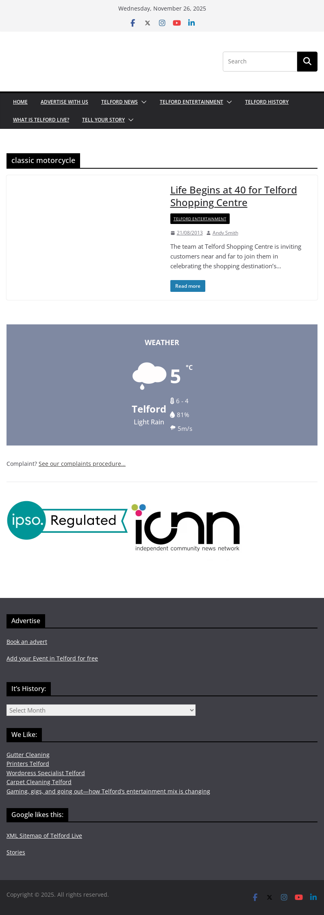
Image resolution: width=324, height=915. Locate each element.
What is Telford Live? (41, 119)
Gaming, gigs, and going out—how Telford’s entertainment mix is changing (108, 791)
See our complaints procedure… (82, 463)
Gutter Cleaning (28, 755)
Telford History (267, 101)
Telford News (119, 101)
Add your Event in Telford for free (52, 658)
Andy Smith (225, 232)
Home (20, 101)
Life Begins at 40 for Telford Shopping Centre (233, 196)
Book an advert (27, 641)
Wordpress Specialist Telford (46, 773)
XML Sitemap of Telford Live (44, 835)
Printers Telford (28, 763)
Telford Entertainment (191, 101)
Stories (16, 852)
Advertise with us (64, 101)
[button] (142, 102)
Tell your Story (103, 119)
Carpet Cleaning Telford (39, 782)
